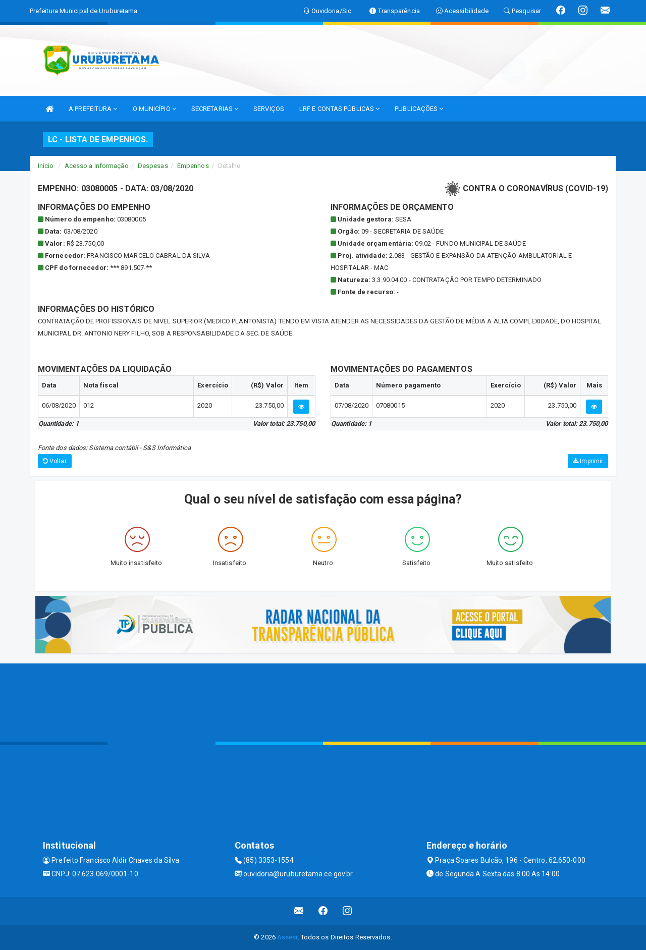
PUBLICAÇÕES (419, 109)
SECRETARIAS (214, 109)
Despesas (153, 166)
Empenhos (193, 166)
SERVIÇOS (268, 109)
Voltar (55, 461)
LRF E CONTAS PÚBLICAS (339, 109)
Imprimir (588, 461)
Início (46, 166)
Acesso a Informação (97, 166)
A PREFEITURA (93, 109)
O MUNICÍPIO (154, 109)
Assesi (287, 937)
